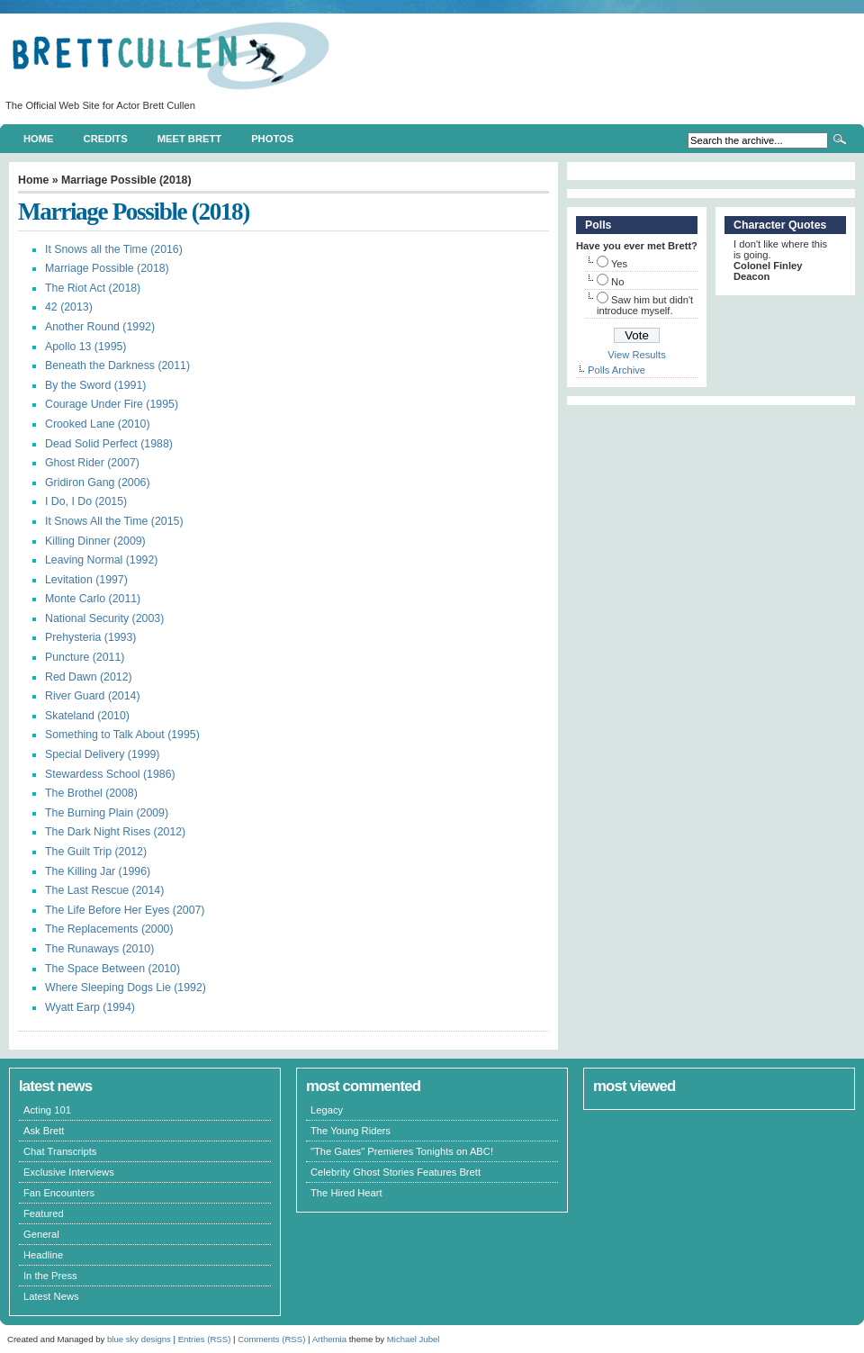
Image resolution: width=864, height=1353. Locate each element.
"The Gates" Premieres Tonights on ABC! (401, 1151)
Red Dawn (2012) (88, 677)
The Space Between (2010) (112, 968)
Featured (43, 1213)
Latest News (51, 1296)
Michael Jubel (413, 1339)
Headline (43, 1254)
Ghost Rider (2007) (92, 462)
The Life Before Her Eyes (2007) (124, 910)
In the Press (50, 1275)
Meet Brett (189, 138)
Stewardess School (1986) (110, 774)
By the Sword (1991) (95, 385)
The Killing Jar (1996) (97, 871)
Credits (106, 138)
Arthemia (329, 1339)
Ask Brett (43, 1130)
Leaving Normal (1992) (101, 560)
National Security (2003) (104, 618)
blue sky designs (139, 1339)
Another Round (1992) (100, 326)
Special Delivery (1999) (102, 754)
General (41, 1234)
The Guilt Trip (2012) (96, 851)
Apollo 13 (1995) (85, 346)
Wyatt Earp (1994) (90, 1007)
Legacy (326, 1110)
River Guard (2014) (92, 696)
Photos (272, 138)
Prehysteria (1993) (90, 637)
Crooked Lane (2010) (97, 424)
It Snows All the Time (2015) (114, 521)
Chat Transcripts (59, 1151)
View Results (636, 354)
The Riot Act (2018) (92, 288)
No (617, 281)
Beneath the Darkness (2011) (117, 365)
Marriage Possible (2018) (107, 268)
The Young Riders (350, 1130)
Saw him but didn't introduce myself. (645, 305)
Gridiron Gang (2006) (97, 482)
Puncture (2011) (84, 657)
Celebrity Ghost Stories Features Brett (395, 1172)
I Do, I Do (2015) (86, 501)
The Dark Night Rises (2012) (115, 831)
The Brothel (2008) (91, 793)
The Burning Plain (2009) (106, 813)
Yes (619, 263)
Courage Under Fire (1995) (111, 404)
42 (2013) (69, 307)
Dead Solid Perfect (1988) (109, 443)
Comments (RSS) (271, 1339)
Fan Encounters (58, 1192)
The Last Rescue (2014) (104, 890)
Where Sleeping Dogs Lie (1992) (125, 987)
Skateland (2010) (87, 715)
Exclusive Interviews (68, 1172)
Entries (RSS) (204, 1339)
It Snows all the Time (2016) (114, 249)
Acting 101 (47, 1110)
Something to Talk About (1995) (122, 734)
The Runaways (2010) (99, 949)
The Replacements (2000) (109, 929)
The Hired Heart (346, 1192)
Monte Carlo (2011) (92, 598)
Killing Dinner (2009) (95, 541)
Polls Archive (616, 370)
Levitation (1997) (86, 579)
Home (38, 138)
